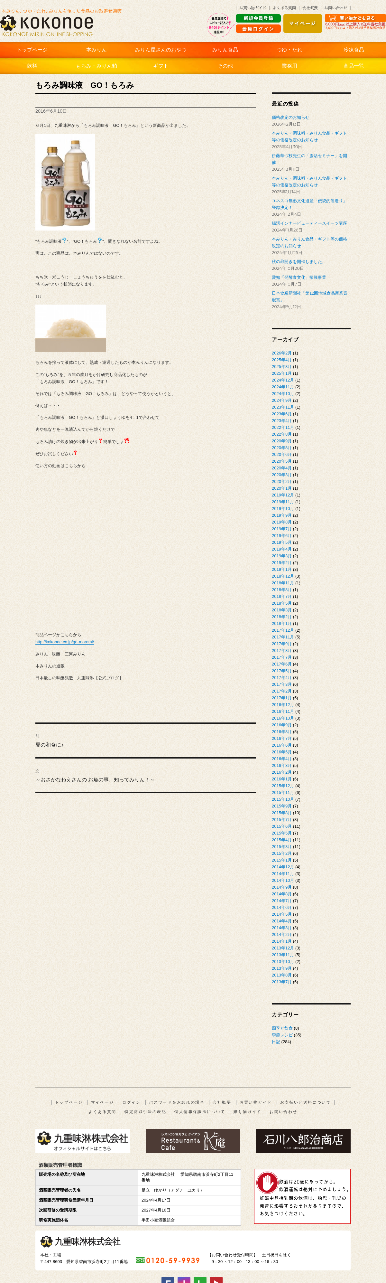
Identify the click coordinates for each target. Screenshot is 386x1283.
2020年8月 (282, 447)
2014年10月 (283, 880)
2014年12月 (283, 866)
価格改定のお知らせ (290, 117)
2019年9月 (282, 515)
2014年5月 (282, 914)
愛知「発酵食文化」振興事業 (299, 277)
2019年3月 (282, 555)
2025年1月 (282, 373)
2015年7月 (282, 819)
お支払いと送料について (305, 1102)
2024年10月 (283, 393)
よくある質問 (102, 1111)
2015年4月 (282, 839)
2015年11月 (283, 792)
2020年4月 (282, 468)
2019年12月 (283, 495)
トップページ (32, 49)
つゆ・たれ (289, 49)
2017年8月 (282, 650)
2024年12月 (283, 380)
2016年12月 (283, 704)
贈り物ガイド (247, 1111)
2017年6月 (282, 664)
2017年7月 (282, 657)
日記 (276, 1041)
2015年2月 (282, 853)
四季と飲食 (282, 1028)
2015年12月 (283, 785)
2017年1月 (282, 697)
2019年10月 (283, 508)
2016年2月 (282, 772)
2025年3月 (282, 366)
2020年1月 (282, 488)
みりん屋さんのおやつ (161, 49)
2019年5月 (282, 542)
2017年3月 (282, 684)
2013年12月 (283, 948)
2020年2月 (282, 481)
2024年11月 (283, 386)
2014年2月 (282, 934)
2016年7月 (282, 738)
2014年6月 (282, 907)
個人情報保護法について (199, 1111)
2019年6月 (282, 535)
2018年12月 (283, 576)
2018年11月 (283, 582)
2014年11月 (283, 873)
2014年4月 (282, 921)
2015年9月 (282, 806)
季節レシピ (282, 1035)
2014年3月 (282, 927)
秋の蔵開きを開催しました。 (299, 261)
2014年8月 (282, 893)
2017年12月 (283, 630)
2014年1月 (282, 941)
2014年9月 (282, 887)
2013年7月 (282, 981)
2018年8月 (282, 589)
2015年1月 (282, 860)
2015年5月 (282, 833)
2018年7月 (282, 596)
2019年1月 (282, 569)
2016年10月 (283, 718)
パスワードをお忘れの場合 (177, 1102)
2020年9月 (282, 441)
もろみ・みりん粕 (96, 66)
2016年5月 (282, 752)
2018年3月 (282, 610)
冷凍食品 (354, 49)
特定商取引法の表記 (145, 1111)
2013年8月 (282, 975)
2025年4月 (282, 359)
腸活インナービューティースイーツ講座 (309, 223)
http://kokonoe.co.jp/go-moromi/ (64, 641)
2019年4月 (282, 549)
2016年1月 (282, 779)
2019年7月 (282, 528)
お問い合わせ (283, 1111)
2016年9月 (282, 724)
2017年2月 (282, 691)
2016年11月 (283, 711)
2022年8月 (282, 434)
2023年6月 (282, 413)
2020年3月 (282, 474)
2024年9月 (282, 400)
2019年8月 (282, 522)
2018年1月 (282, 623)
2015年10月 (283, 799)
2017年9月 (282, 643)
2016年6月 (282, 745)
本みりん (96, 49)
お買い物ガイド (256, 1102)
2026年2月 (282, 353)
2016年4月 (282, 758)
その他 (225, 66)
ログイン (131, 1102)
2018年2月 (282, 616)
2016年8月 (282, 731)
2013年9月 (282, 968)
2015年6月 (282, 826)
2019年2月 (282, 562)
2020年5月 (282, 461)
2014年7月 (282, 900)
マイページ (102, 1102)
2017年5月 (282, 670)
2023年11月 (283, 407)
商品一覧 (354, 66)
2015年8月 (282, 812)
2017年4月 (282, 677)
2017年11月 (283, 637)
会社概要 (222, 1102)
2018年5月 (282, 603)
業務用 (289, 66)
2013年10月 (283, 961)
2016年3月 (282, 765)
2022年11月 (283, 427)
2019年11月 (283, 501)
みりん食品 (225, 49)
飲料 (32, 66)
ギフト (161, 66)
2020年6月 (282, 454)
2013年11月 (283, 954)
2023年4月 (282, 420)
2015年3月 (282, 846)
